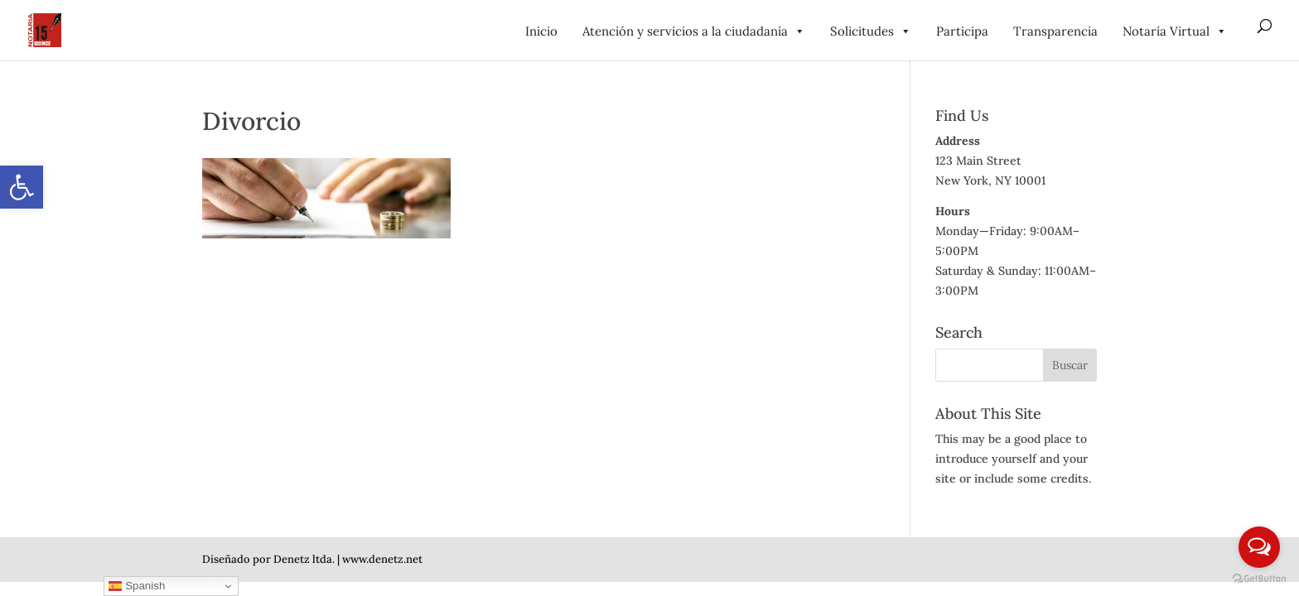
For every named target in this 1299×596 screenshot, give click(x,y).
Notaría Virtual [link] (1175, 31)
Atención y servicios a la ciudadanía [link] (693, 31)
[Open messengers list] (1259, 547)
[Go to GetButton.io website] (1259, 579)
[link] (21, 187)
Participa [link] (962, 31)
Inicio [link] (541, 31)
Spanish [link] (137, 586)
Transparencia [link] (1055, 31)
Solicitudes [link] (870, 31)
